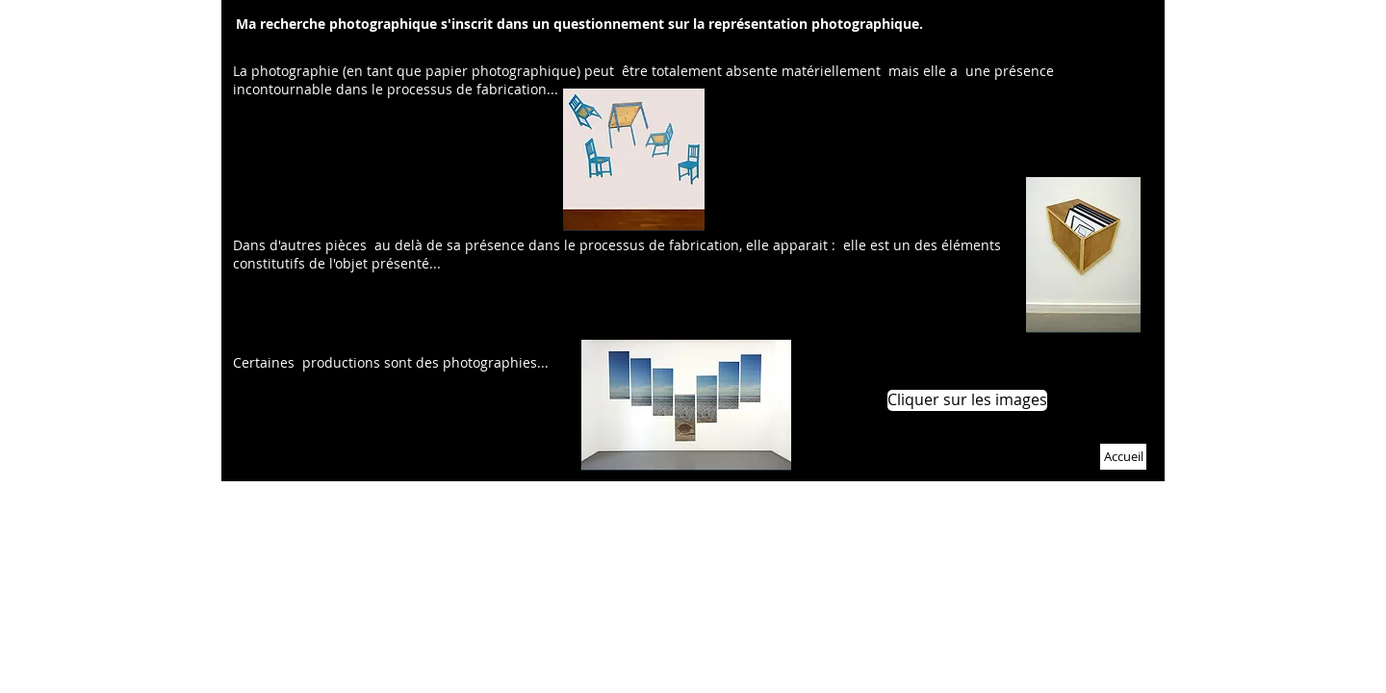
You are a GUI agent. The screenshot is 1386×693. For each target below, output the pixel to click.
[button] (966, 400)
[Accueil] (1123, 457)
